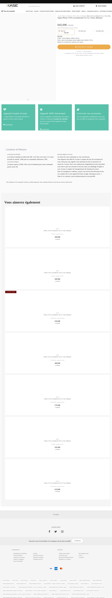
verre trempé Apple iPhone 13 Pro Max (13, 592)
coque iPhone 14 (53, 592)
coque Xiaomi (72, 581)
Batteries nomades (38, 558)
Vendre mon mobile (64, 555)
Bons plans (29, 11)
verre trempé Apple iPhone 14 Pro (80, 595)
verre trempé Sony (21, 585)
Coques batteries (17, 557)
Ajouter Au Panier (84, 47)
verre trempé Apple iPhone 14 (41, 595)
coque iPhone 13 (85, 585)
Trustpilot (56, 516)
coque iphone (6, 581)
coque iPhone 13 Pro (96, 585)
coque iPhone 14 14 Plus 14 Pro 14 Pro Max (35, 592)
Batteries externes (106, 11)
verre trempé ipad (97, 581)
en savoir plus (8, 124)
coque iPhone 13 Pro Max (9, 588)
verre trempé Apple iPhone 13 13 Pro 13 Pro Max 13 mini (32, 588)
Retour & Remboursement (66, 558)
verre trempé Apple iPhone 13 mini (57, 588)
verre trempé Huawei (8, 585)
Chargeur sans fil (37, 560)
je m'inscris (77, 542)
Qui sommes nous (83, 555)
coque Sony (33, 581)
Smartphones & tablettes (20, 555)
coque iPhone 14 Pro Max (92, 592)
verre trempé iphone (84, 581)
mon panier (101, 6)
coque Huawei (24, 581)
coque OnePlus (54, 581)
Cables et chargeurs (18, 560)
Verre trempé (76, 11)
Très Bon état (81, 31)
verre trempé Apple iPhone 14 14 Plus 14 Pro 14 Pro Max (17, 595)
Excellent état (99, 31)
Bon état (62, 31)
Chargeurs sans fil (93, 11)
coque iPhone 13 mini (72, 585)
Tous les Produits (18, 562)
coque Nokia (63, 581)
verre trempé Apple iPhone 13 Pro (95, 588)
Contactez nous (63, 557)
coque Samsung (43, 581)
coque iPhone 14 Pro (78, 592)
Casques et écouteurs (19, 558)
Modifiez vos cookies (65, 560)
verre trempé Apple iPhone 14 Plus (60, 595)
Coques (36, 11)
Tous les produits (8, 11)
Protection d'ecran (38, 557)
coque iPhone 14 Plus (65, 592)
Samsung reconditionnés (62, 11)
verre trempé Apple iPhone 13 (76, 588)
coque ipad (15, 581)
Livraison (81, 558)
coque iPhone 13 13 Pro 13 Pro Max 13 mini (54, 585)
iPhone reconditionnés (47, 11)
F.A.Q (80, 557)
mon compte (79, 6)
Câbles (83, 11)
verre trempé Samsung (35, 585)
